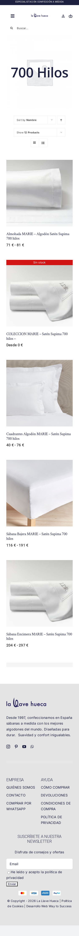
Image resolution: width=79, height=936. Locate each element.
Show (28, 132)
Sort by (26, 120)
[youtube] (24, 746)
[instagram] (8, 746)
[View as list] (43, 143)
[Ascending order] (61, 120)
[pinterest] (16, 746)
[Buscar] (11, 28)
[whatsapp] (32, 746)
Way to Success (60, 906)
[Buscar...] (39, 28)
